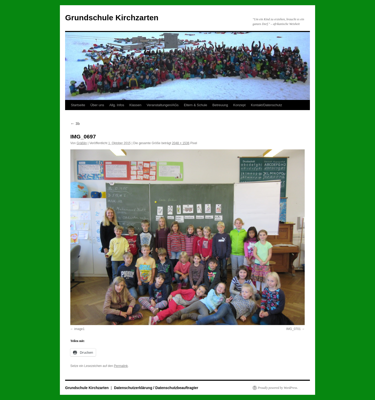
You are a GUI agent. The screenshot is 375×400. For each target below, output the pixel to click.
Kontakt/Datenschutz (266, 105)
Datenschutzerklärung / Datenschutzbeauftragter (156, 388)
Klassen (135, 105)
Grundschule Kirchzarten (111, 17)
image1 (79, 329)
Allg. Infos (116, 105)
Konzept (239, 105)
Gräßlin (82, 143)
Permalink (121, 366)
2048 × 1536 (180, 143)
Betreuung (220, 105)
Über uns (97, 105)
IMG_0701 (293, 329)
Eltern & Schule (195, 105)
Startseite (78, 105)
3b (75, 124)
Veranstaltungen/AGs (163, 105)
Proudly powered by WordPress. (278, 388)
